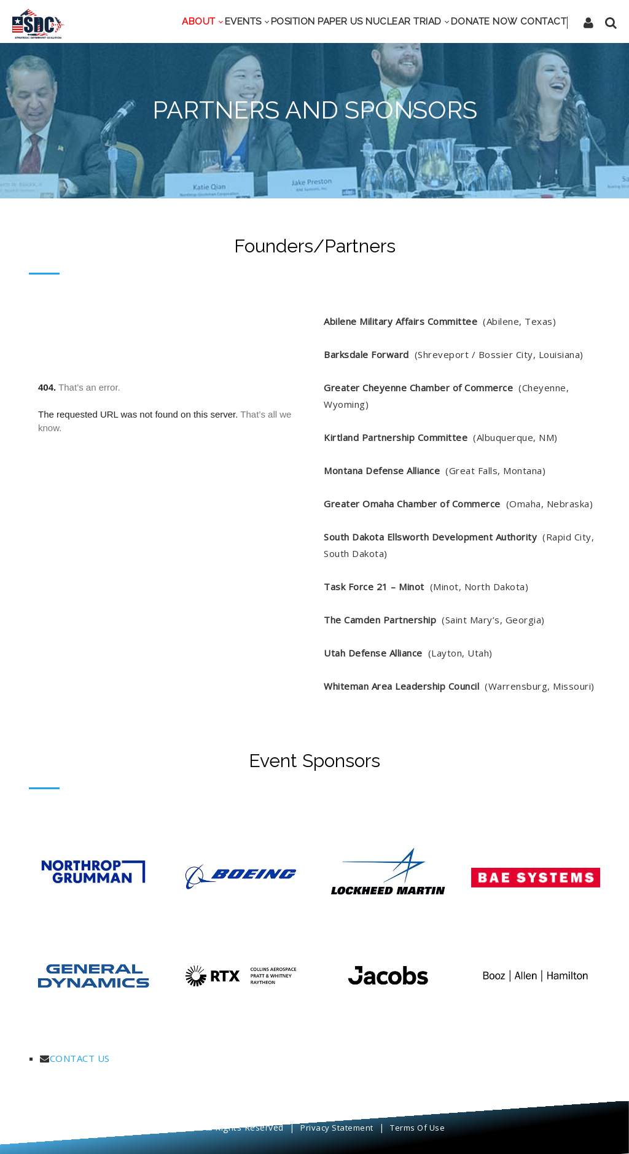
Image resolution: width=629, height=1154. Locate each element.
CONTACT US (80, 1058)
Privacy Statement (336, 1127)
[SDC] (38, 23)
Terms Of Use (417, 1127)
